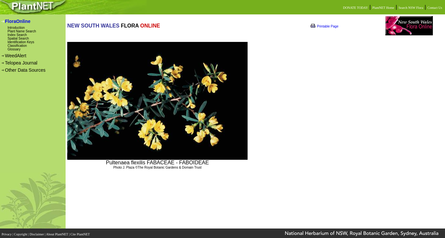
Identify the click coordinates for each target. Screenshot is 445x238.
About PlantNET (57, 232)
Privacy (7, 232)
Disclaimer (37, 232)
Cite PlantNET (81, 232)
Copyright (21, 232)
